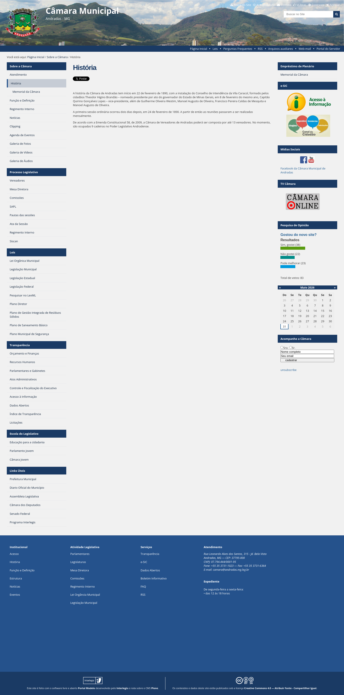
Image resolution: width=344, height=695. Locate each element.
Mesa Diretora (79, 570)
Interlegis (122, 688)
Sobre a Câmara (57, 57)
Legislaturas (78, 562)
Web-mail (305, 49)
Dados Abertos (150, 570)
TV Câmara (288, 184)
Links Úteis (17, 471)
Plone (154, 688)
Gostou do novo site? (298, 235)
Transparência (20, 345)
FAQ (143, 586)
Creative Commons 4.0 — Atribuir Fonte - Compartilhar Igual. (280, 688)
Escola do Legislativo (24, 434)
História (15, 562)
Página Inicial (198, 49)
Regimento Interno (82, 586)
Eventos (15, 595)
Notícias (15, 586)
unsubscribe (288, 370)
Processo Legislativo (24, 172)
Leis (215, 49)
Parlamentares (79, 554)
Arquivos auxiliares (280, 49)
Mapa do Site (242, 5)
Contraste (318, 5)
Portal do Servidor (328, 49)
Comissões (77, 578)
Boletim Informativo (154, 578)
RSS (260, 49)
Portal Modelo (86, 688)
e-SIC (144, 562)
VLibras (301, 5)
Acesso (14, 554)
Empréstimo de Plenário (297, 66)
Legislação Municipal (83, 603)
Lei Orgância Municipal (85, 595)
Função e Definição (22, 570)
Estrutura (16, 578)
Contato (286, 5)
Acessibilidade (265, 5)
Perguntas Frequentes (237, 49)
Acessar (335, 5)
